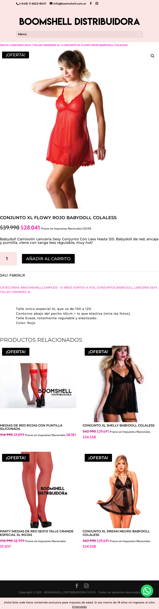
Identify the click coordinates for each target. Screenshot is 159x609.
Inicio (4, 45)
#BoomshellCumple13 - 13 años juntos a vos (58, 287)
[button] (152, 56)
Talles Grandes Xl (46, 45)
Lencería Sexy (21, 45)
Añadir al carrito (48, 258)
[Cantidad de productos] (8, 258)
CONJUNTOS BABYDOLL (115, 287)
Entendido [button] (79, 606)
